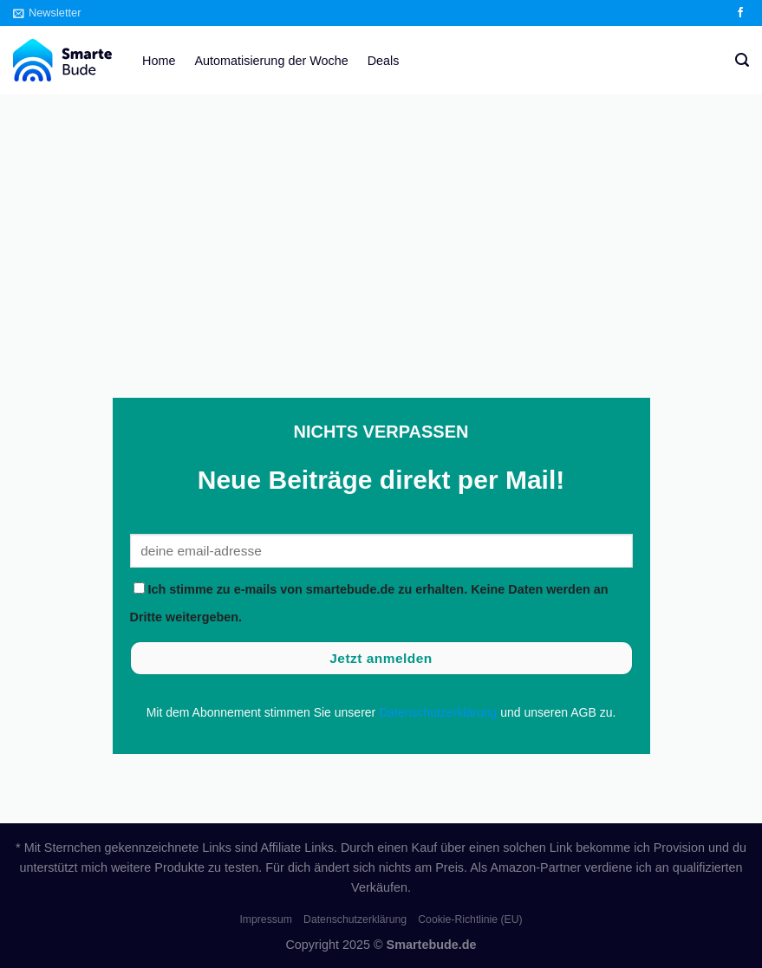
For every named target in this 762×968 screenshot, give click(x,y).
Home (158, 61)
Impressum (265, 919)
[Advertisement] (381, 224)
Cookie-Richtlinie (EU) (470, 919)
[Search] (742, 60)
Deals (384, 61)
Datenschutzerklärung (438, 712)
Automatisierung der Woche (271, 61)
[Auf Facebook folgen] (740, 13)
